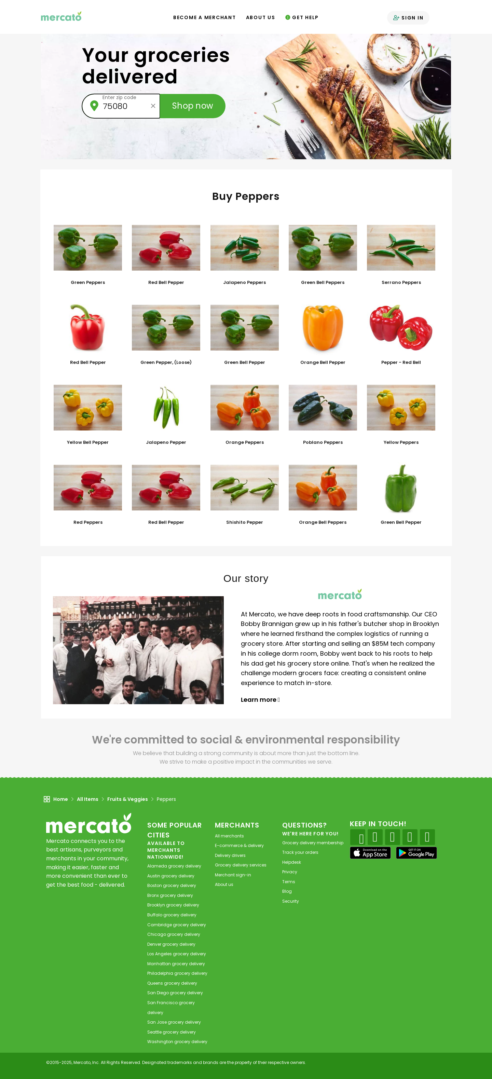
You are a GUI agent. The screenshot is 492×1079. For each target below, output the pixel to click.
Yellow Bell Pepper (88, 442)
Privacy (289, 872)
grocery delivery (174, 866)
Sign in (408, 17)
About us (224, 884)
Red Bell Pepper (166, 282)
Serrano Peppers (401, 282)
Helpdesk (291, 862)
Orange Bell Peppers (322, 522)
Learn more (260, 699)
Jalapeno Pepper (166, 442)
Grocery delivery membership (312, 843)
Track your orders (300, 852)
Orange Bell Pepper (322, 362)
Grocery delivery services (240, 865)
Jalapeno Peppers (244, 282)
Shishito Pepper (244, 522)
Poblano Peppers (323, 442)
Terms (288, 882)
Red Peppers (87, 522)
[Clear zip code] (153, 106)
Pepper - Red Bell (401, 362)
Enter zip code (119, 97)
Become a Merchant (204, 17)
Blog (287, 891)
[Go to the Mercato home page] (61, 16)
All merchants (229, 836)
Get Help (302, 17)
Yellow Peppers (401, 442)
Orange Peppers (245, 442)
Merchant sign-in (233, 875)
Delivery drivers (230, 855)
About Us (260, 17)
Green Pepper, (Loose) (166, 362)
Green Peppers (88, 282)
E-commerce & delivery (239, 845)
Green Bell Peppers (322, 282)
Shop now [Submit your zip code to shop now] (192, 105)
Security (290, 901)
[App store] (370, 853)
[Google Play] (416, 853)
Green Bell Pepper (244, 362)
